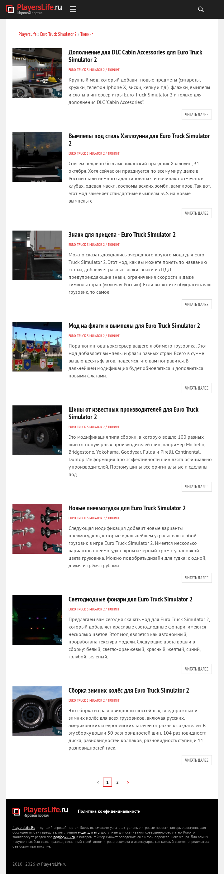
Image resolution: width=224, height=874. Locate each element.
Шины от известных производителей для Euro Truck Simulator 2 (133, 413)
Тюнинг (113, 69)
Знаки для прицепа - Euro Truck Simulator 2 (122, 234)
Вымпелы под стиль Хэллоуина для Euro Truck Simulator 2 (139, 139)
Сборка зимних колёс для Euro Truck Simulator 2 (129, 690)
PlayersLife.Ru (23, 828)
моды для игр (88, 832)
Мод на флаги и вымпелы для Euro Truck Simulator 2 (134, 325)
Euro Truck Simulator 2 (87, 69)
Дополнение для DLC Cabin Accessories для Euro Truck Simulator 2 (135, 56)
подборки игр (64, 837)
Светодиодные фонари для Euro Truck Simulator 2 (131, 599)
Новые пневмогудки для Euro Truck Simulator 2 (127, 507)
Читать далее (196, 114)
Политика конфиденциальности (109, 811)
